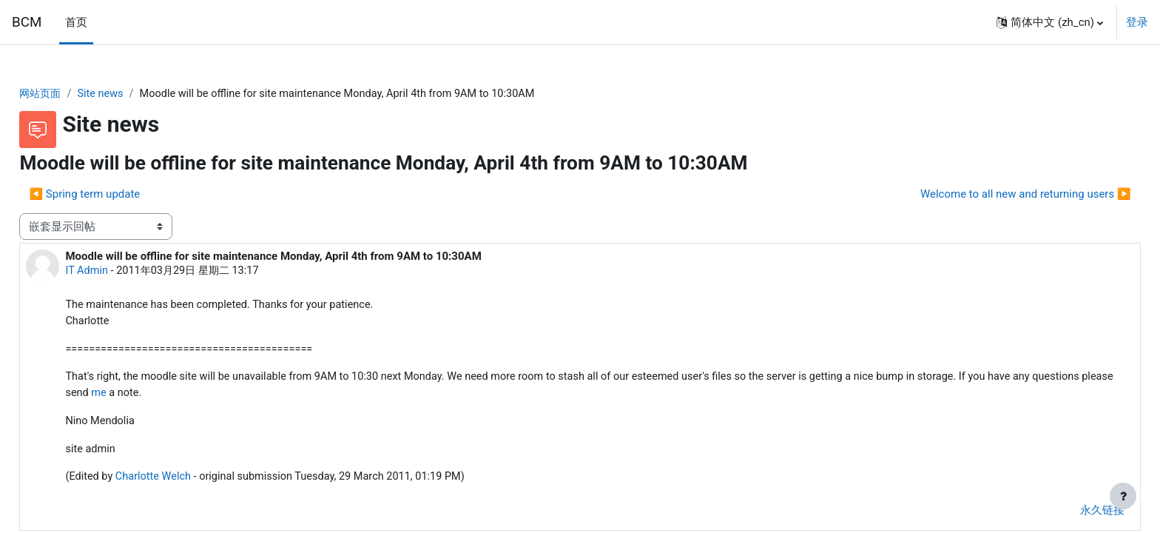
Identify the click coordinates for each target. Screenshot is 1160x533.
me (219, 396)
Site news (137, 94)
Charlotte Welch (189, 482)
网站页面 (75, 94)
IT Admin (120, 272)
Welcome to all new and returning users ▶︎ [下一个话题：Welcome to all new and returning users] (992, 194)
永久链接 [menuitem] (1069, 516)
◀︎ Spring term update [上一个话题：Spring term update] (117, 194)
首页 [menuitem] (76, 22)
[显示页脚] (1123, 496)
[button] (1049, 22)
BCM (26, 22)
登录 (1137, 22)
